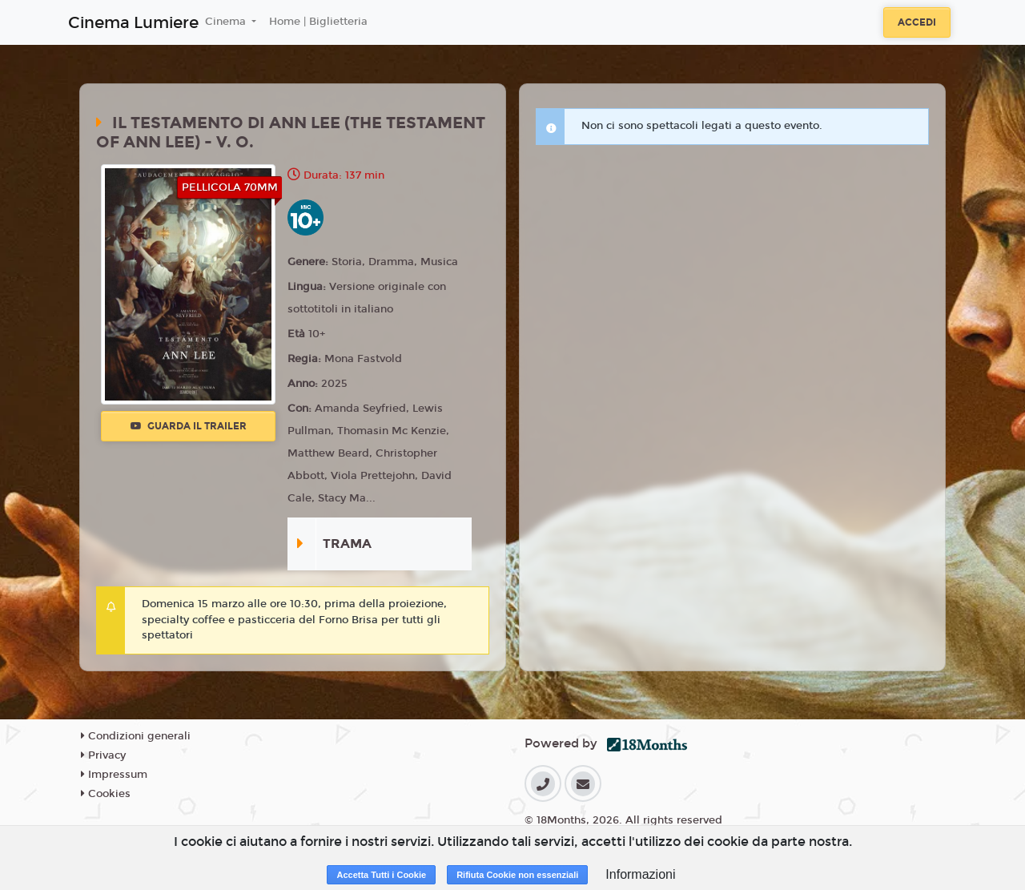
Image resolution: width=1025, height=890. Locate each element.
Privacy (103, 755)
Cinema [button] (227, 21)
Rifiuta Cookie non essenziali (517, 875)
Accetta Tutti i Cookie (381, 875)
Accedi (917, 22)
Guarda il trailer (189, 426)
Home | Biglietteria (318, 21)
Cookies (106, 793)
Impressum (114, 774)
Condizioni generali (136, 736)
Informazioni (640, 874)
